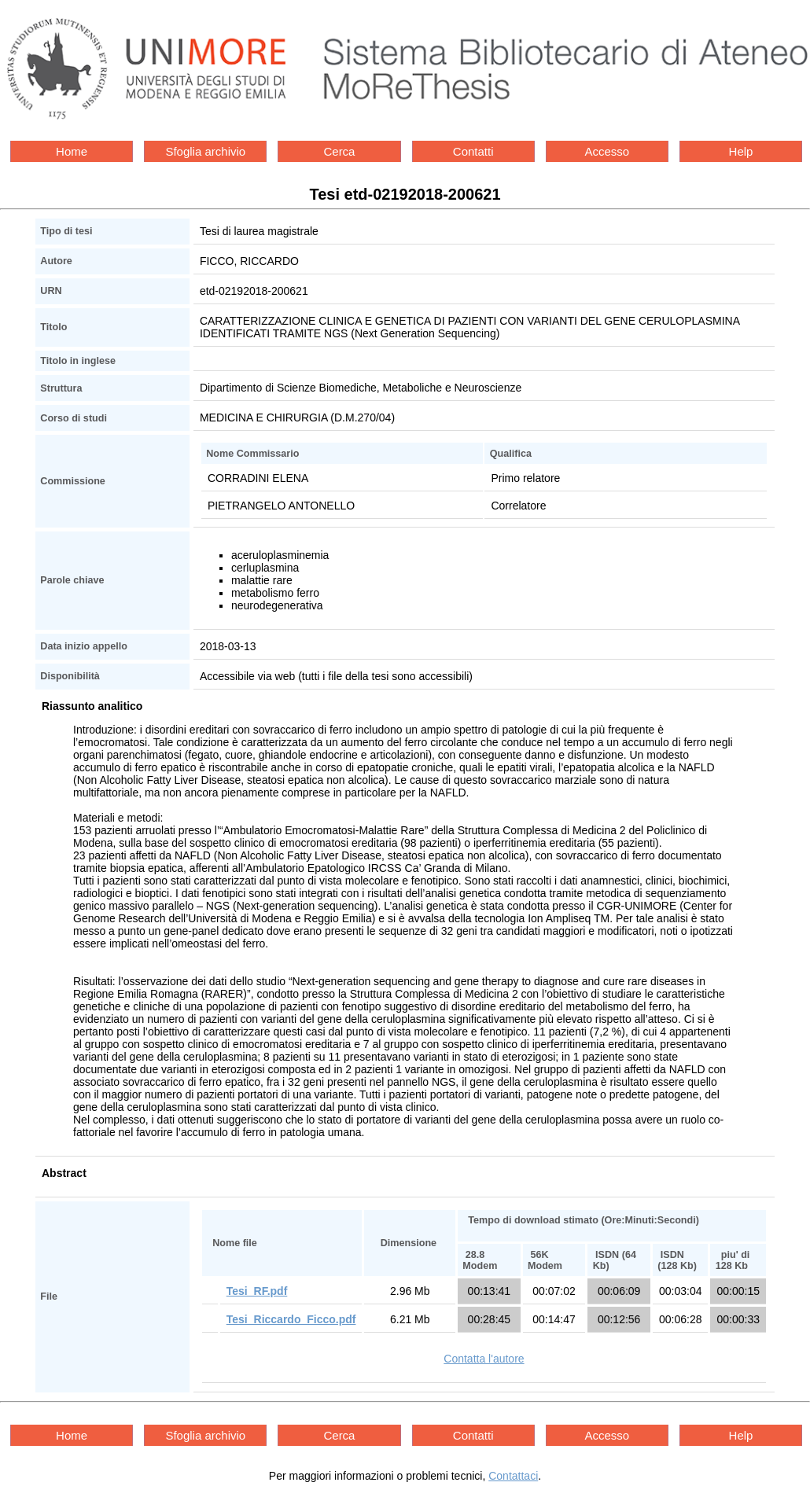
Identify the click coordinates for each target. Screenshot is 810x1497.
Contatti (473, 151)
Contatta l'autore (484, 1358)
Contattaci (513, 1475)
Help (741, 151)
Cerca (339, 151)
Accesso (606, 151)
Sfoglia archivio (205, 151)
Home (71, 151)
